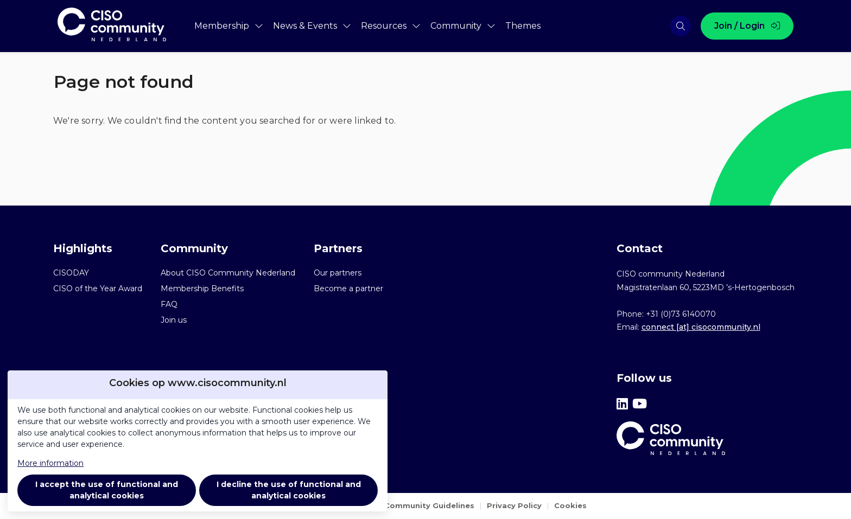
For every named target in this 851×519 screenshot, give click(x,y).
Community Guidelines (429, 505)
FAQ (169, 304)
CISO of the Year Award (97, 288)
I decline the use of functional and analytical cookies (289, 490)
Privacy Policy (514, 505)
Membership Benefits (202, 288)
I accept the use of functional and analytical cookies (106, 490)
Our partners (337, 273)
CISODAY (71, 273)
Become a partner (348, 288)
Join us (174, 320)
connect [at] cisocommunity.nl (701, 327)
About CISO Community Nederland (228, 273)
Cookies (570, 505)
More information (50, 463)
